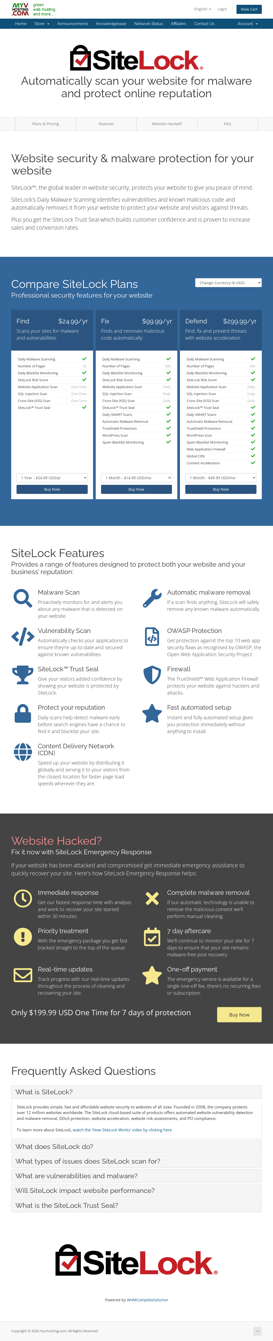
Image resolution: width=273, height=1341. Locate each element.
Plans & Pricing (45, 123)
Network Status (148, 23)
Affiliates (178, 23)
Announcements (72, 23)
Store (42, 23)
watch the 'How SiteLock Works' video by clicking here (122, 1129)
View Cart (249, 9)
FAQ (227, 123)
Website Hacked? (167, 123)
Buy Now (52, 489)
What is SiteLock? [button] (44, 1092)
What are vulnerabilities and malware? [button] (76, 1176)
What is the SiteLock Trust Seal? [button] (66, 1205)
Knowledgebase (111, 23)
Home (21, 23)
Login (222, 8)
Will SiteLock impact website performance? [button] (85, 1190)
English (202, 8)
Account (248, 23)
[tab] (136, 1092)
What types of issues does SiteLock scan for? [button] (87, 1161)
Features (106, 123)
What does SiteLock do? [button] (54, 1147)
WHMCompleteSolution (147, 1299)
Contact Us (204, 23)
